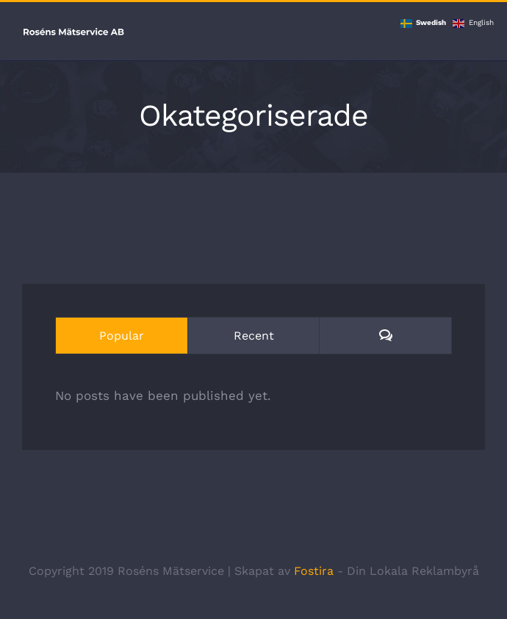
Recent (254, 336)
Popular (121, 336)
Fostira (314, 571)
